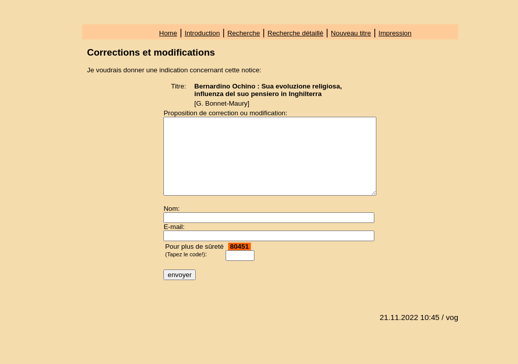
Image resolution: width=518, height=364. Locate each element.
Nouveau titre (351, 33)
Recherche (243, 33)
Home (168, 33)
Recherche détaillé (295, 33)
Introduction (202, 33)
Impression (394, 33)
